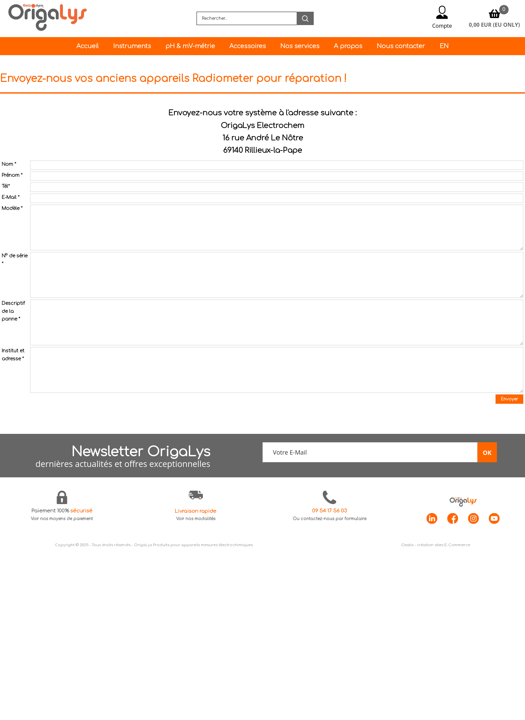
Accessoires (247, 46)
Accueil (87, 46)
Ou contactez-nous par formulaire (329, 518)
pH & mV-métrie (190, 46)
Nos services (299, 46)
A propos (348, 46)
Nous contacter (401, 46)
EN (444, 46)
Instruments (132, 46)
